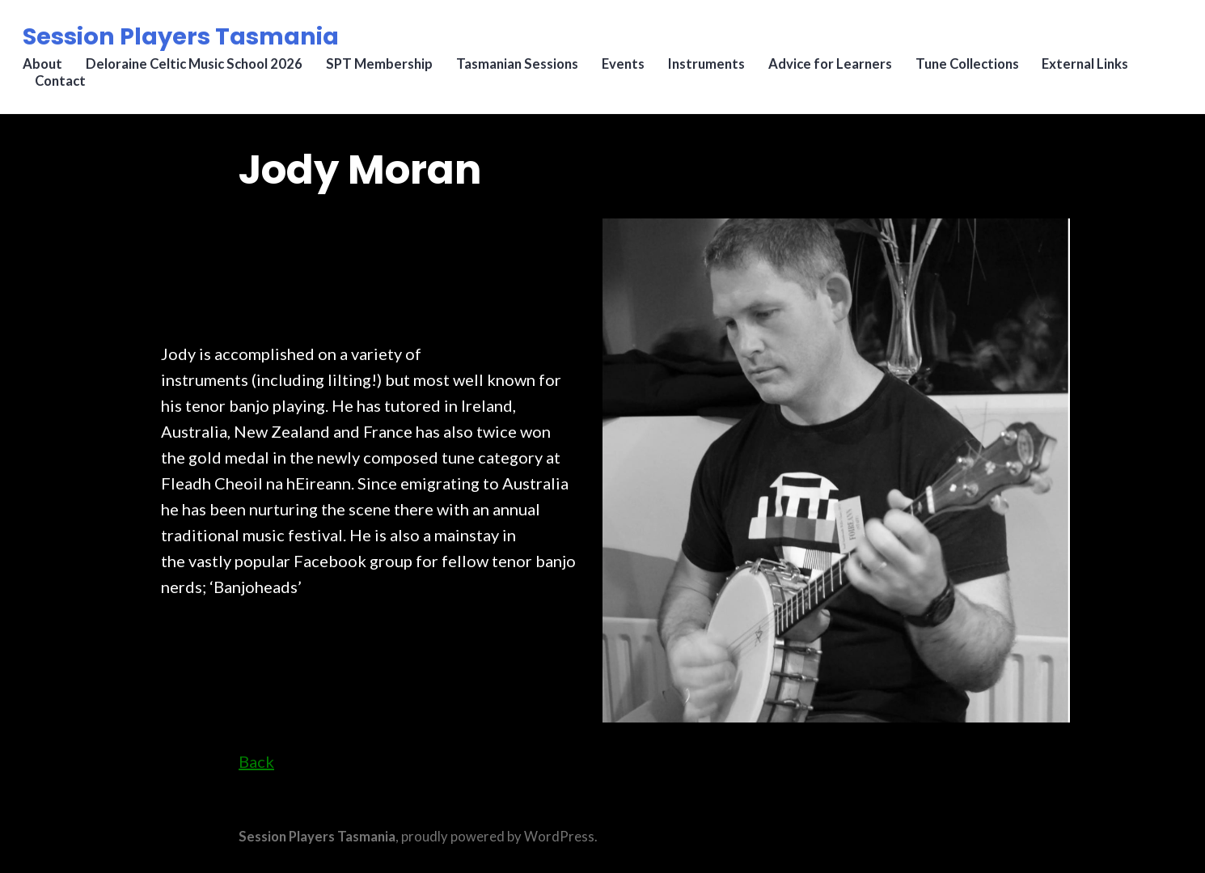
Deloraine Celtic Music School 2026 (198, 69)
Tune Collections (976, 69)
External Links (1095, 69)
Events (629, 69)
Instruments (713, 69)
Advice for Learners (838, 69)
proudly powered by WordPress (497, 837)
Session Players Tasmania (184, 39)
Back (256, 761)
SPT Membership (384, 69)
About (46, 69)
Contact (63, 86)
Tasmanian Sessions (523, 69)
